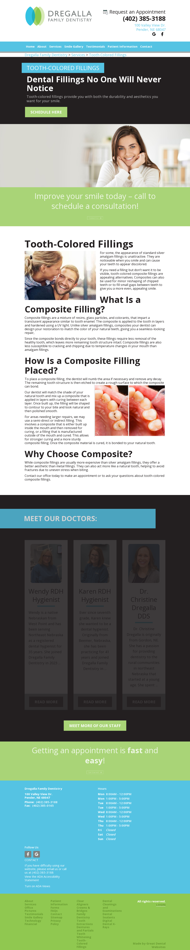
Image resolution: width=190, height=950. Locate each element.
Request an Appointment (134, 11)
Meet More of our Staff (95, 722)
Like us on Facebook (162, 34)
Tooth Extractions (85, 918)
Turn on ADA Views (37, 881)
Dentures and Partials (85, 924)
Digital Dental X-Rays (109, 919)
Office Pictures (30, 904)
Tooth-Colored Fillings (107, 54)
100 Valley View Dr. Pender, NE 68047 (38, 791)
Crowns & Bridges (83, 904)
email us (52, 864)
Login (161, 900)
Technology (33, 916)
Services (55, 46)
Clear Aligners (82, 898)
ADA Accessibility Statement (42, 873)
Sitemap (56, 913)
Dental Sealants (109, 911)
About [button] (42, 46)
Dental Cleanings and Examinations (112, 901)
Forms (55, 903)
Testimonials (95, 46)
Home (30, 46)
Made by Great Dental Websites (149, 940)
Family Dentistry (83, 911)
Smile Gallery (73, 46)
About (29, 896)
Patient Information (59, 898)
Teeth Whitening (84, 931)
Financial (31, 919)
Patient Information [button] (122, 46)
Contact (146, 46)
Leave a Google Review (154, 34)
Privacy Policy (56, 918)
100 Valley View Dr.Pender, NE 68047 (150, 27)
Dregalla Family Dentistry (46, 54)
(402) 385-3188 (144, 18)
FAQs (54, 906)
